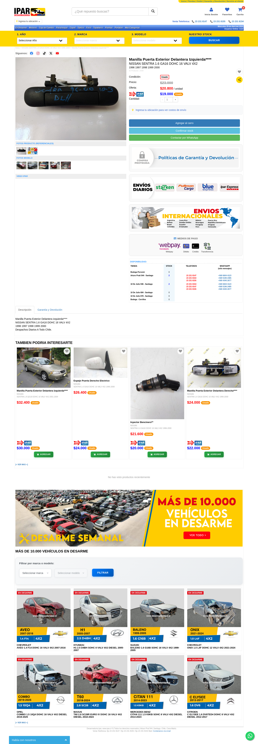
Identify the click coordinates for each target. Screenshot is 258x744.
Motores (33, 28)
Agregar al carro (184, 123)
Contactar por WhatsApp (184, 137)
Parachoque (62, 28)
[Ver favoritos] (227, 12)
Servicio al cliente (235, 1)
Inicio (183, 1)
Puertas (108, 28)
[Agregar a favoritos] (239, 72)
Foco (88, 28)
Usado (164, 77)
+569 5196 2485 (224, 278)
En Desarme (21, 28)
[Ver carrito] (240, 12)
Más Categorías (132, 28)
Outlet (200, 1)
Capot (72, 28)
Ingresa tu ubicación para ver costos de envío (161, 110)
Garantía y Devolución (214, 1)
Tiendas (191, 1)
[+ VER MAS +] (21, 465)
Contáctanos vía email (162, 731)
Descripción (24, 309)
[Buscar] (153, 11)
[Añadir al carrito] (43, 454)
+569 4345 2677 (224, 281)
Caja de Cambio (46, 28)
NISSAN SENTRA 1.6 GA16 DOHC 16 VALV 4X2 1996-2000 (46, 48)
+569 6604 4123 (224, 275)
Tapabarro (98, 28)
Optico (81, 28)
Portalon (119, 28)
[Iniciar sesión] (211, 12)
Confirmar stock (184, 130)
